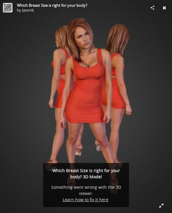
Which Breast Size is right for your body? (52, 5)
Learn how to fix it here (85, 199)
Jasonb (28, 10)
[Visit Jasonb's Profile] (7, 7)
